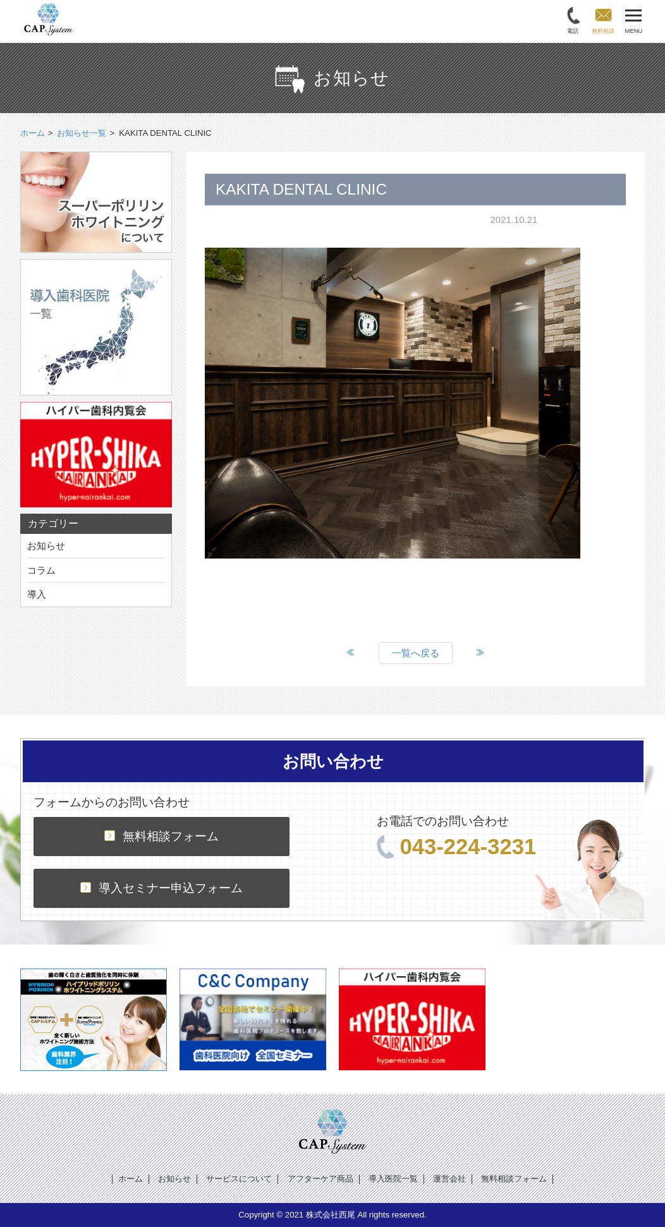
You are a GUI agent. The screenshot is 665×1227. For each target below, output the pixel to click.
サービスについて (239, 1178)
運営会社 (449, 1178)
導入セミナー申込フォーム (161, 888)
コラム (41, 570)
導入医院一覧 (393, 1178)
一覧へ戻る (415, 653)
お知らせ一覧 (81, 133)
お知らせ (46, 545)
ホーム (130, 1178)
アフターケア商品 (320, 1178)
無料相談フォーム (161, 836)
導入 (36, 594)
